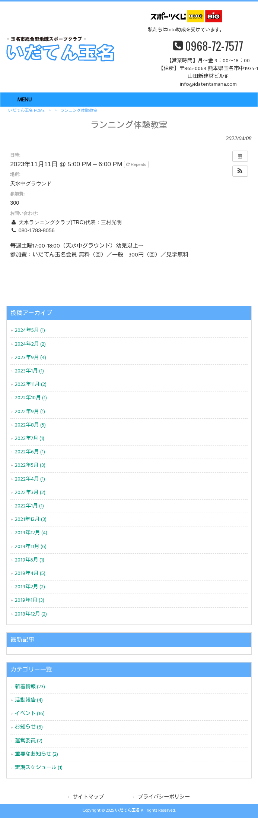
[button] (240, 171)
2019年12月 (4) (31, 533)
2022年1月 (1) (29, 506)
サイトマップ (88, 797)
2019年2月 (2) (30, 587)
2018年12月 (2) (31, 614)
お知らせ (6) (29, 727)
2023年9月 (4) (30, 357)
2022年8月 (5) (30, 425)
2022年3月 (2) (30, 492)
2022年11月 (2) (31, 384)
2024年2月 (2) (30, 344)
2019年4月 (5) (30, 573)
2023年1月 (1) (29, 371)
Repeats (136, 164)
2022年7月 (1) (29, 438)
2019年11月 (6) (31, 546)
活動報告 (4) (29, 700)
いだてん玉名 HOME (26, 110)
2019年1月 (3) (29, 600)
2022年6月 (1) (30, 452)
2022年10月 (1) (31, 398)
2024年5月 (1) (30, 330)
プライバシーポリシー (164, 797)
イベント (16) (30, 714)
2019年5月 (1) (29, 560)
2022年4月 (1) (30, 479)
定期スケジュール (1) (39, 768)
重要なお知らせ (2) (36, 754)
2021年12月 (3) (31, 519)
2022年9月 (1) (30, 412)
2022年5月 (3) (30, 465)
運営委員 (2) (28, 741)
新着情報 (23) (30, 687)
